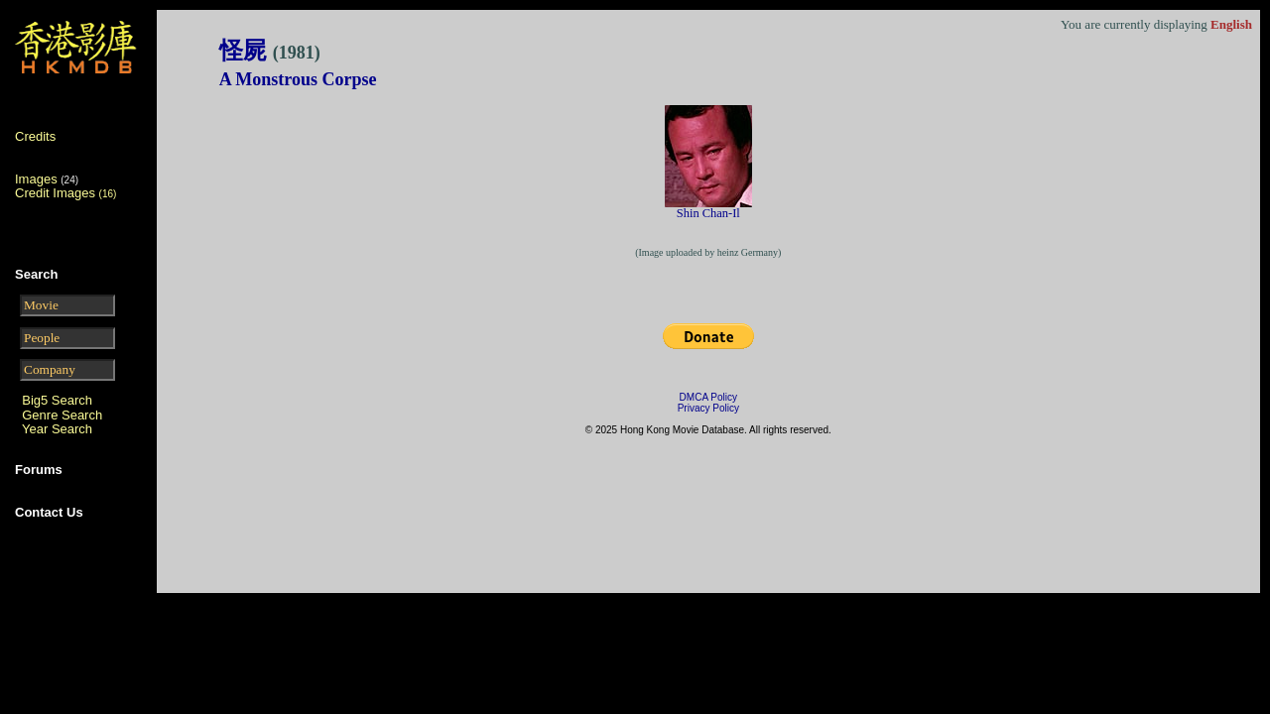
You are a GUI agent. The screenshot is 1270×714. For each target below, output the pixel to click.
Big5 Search (57, 400)
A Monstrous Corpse (298, 79)
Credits (35, 136)
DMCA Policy (708, 397)
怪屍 (269, 50)
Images (36, 179)
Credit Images (65, 192)
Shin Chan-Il (708, 213)
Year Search (57, 428)
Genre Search (62, 415)
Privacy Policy (708, 408)
